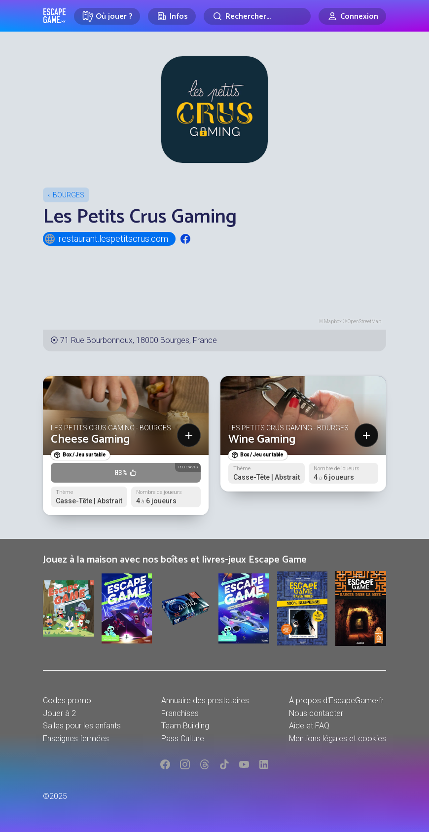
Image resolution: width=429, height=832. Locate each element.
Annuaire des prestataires (205, 700)
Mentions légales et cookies (337, 738)
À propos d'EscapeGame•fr (336, 700)
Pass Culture (182, 738)
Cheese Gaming (90, 439)
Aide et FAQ (309, 725)
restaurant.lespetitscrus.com (106, 239)
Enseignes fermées (76, 738)
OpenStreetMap (364, 321)
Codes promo (67, 700)
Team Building (185, 725)
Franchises (180, 713)
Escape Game (54, 16)
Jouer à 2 (59, 713)
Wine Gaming (262, 439)
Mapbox (333, 321)
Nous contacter (316, 713)
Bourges (68, 195)
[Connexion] (352, 16)
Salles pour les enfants (82, 725)
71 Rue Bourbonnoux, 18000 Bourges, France (138, 340)
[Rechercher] (257, 16)
